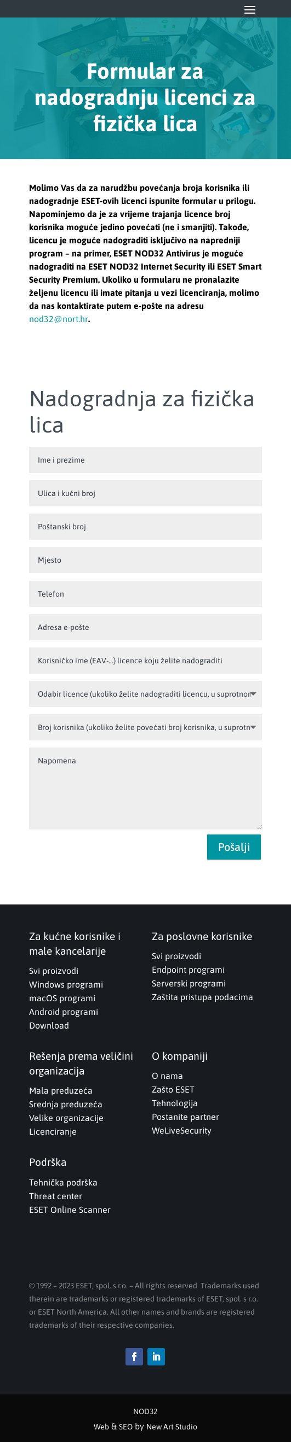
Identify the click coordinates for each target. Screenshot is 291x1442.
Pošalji (234, 846)
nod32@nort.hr (58, 319)
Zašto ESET (173, 1089)
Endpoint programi (188, 969)
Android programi (63, 1012)
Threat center (55, 1196)
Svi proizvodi (53, 971)
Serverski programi (189, 983)
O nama (167, 1076)
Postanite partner (185, 1117)
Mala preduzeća (61, 1090)
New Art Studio (171, 1426)
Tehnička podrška (63, 1182)
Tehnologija (175, 1103)
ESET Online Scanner (70, 1210)
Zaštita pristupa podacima (202, 997)
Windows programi (66, 984)
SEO (126, 1426)
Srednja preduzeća (65, 1104)
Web (101, 1426)
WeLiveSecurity (182, 1130)
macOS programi (62, 998)
